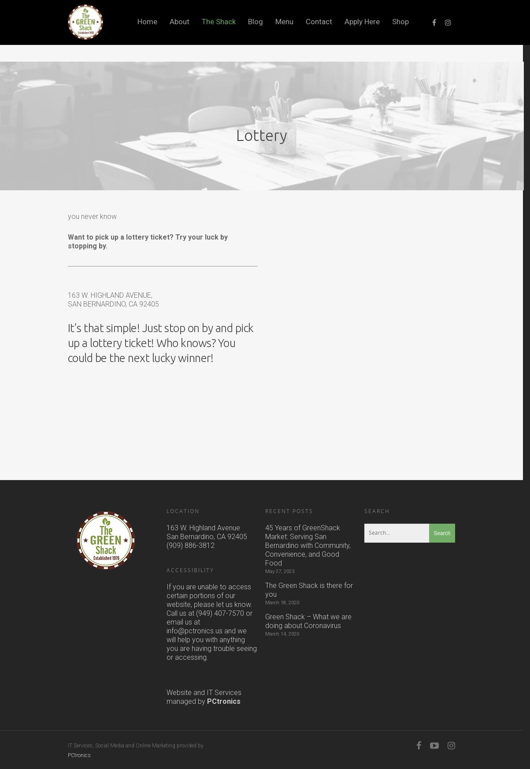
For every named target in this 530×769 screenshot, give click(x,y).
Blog (255, 21)
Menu (284, 21)
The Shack (219, 21)
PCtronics (224, 701)
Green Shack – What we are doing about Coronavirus (308, 621)
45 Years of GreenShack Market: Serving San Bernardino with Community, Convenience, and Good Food (308, 545)
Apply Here (362, 21)
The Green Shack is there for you (309, 590)
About (179, 21)
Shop (400, 21)
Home (147, 21)
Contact (319, 21)
